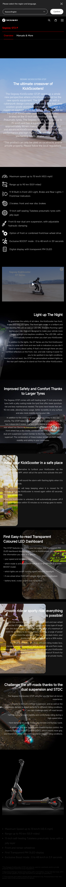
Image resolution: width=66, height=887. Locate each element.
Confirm (57, 11)
